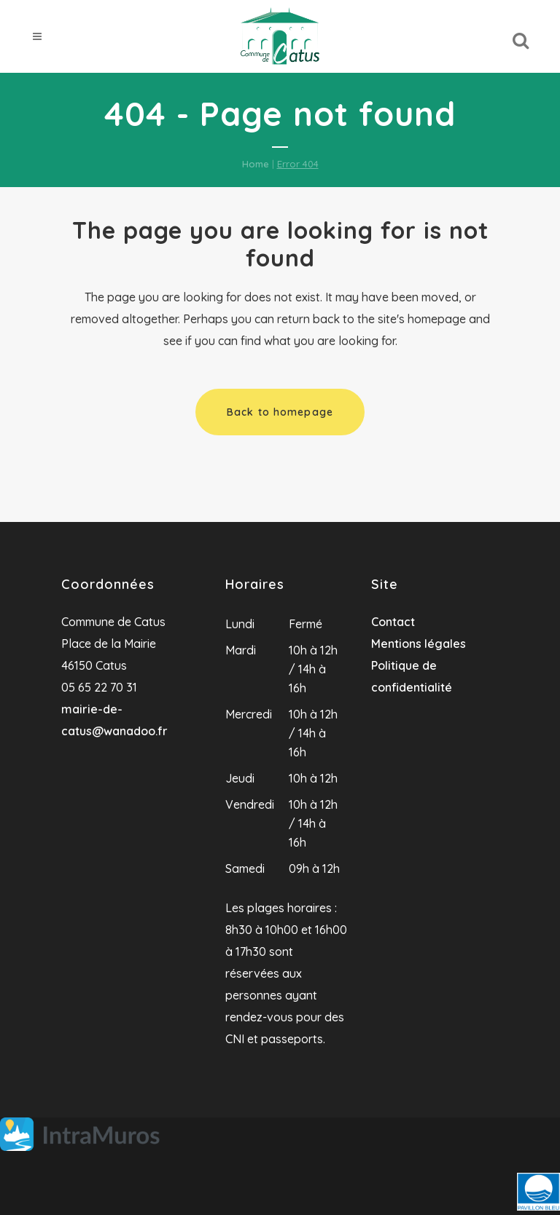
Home (255, 164)
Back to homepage (280, 412)
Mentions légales (418, 643)
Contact (393, 621)
